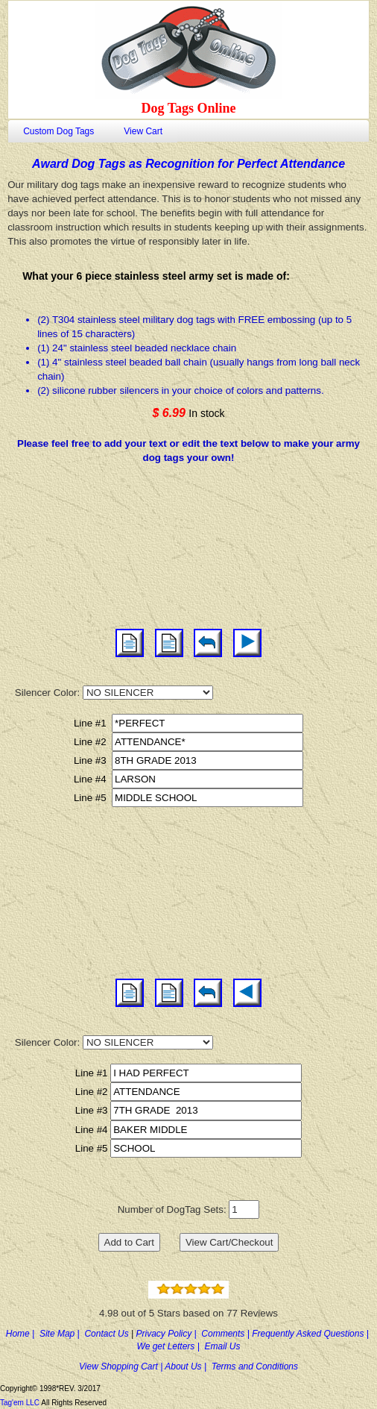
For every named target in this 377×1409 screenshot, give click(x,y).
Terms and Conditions (255, 1366)
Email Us (222, 1346)
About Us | (188, 1366)
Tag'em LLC (20, 1403)
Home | (22, 1333)
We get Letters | (171, 1346)
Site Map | (61, 1333)
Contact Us (107, 1333)
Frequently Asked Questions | (311, 1333)
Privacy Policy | (169, 1333)
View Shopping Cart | (122, 1366)
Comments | (226, 1333)
